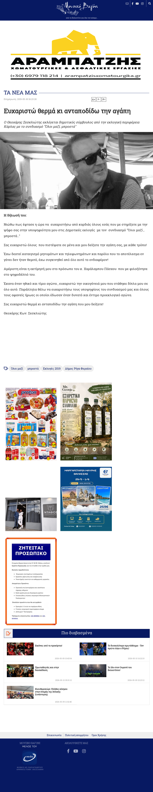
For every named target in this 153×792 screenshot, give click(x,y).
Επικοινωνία (54, 735)
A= (103, 99)
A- (99, 99)
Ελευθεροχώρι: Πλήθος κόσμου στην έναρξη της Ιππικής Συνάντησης (51, 692)
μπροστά (33, 368)
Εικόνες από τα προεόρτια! (48, 645)
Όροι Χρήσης (99, 735)
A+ (93, 99)
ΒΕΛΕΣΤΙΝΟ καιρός (14, 13)
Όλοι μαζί (17, 368)
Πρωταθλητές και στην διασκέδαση (47, 668)
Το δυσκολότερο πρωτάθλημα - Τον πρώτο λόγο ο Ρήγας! (126, 647)
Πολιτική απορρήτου (76, 735)
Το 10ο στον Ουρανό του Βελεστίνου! (120, 668)
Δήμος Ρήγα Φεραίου (78, 368)
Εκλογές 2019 (52, 368)
